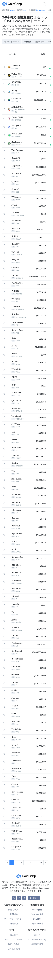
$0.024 (43, 715)
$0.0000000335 (39, 801)
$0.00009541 (40, 100)
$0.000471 (41, 746)
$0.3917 (42, 362)
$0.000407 (41, 707)
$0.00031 (41, 394)
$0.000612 (41, 535)
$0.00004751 (40, 308)
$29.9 (43, 135)
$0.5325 (42, 433)
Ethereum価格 (37, 914)
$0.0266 (42, 472)
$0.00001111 (40, 488)
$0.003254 (41, 331)
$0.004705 (41, 589)
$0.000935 (41, 730)
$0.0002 (42, 190)
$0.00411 (41, 229)
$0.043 (43, 566)
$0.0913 (42, 699)
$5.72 (43, 159)
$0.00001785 (40, 683)
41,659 (12, 10)
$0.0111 (42, 237)
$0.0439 (42, 754)
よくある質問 (14, 948)
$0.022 (43, 668)
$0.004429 (41, 268)
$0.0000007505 (39, 175)
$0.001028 (41, 292)
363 (24, 10)
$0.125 (43, 519)
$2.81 (43, 605)
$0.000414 (41, 198)
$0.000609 (41, 441)
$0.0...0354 (41, 402)
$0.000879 (41, 636)
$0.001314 (41, 315)
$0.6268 (42, 613)
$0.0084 (42, 417)
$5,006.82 (41, 628)
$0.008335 (41, 738)
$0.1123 (42, 245)
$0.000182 (41, 793)
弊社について (14, 909)
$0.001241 (41, 816)
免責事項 (14, 923)
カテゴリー (39, 42)
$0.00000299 (40, 143)
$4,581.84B (40, 10)
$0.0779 (42, 527)
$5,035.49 (41, 75)
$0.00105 (41, 378)
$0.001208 (41, 777)
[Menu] (49, 4)
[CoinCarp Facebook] (19, 898)
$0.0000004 (40, 182)
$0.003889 (41, 762)
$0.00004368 (40, 464)
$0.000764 (41, 126)
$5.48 (43, 214)
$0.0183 (42, 769)
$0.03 (43, 118)
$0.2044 (42, 660)
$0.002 (43, 840)
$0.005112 (41, 558)
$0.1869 (42, 582)
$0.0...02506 (40, 503)
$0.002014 (41, 91)
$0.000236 (41, 550)
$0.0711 (42, 621)
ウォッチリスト (11, 41)
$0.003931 (41, 456)
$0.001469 (41, 425)
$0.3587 (42, 206)
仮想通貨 (27, 42)
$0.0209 (42, 785)
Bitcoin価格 (37, 909)
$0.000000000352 (37, 276)
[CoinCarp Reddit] (24, 898)
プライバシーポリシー (14, 919)
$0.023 (43, 808)
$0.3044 (42, 323)
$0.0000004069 (39, 652)
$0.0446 (42, 597)
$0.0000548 (40, 542)
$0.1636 (42, 151)
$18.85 (43, 222)
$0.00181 (41, 644)
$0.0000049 (40, 347)
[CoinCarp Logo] (12, 4)
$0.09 (43, 355)
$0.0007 (42, 253)
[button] (34, 898)
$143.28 (42, 495)
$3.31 (43, 386)
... (35, 862)
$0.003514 (41, 370)
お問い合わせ (14, 944)
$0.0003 (42, 261)
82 (40, 862)
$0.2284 (42, 848)
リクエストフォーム (14, 939)
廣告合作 (14, 935)
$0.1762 (42, 409)
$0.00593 (41, 284)
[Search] (44, 4)
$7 (44, 67)
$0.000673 (41, 448)
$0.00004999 (40, 675)
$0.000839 (41, 167)
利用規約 (14, 914)
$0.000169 (41, 832)
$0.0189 (42, 691)
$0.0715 (42, 83)
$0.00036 (41, 300)
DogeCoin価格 (37, 923)
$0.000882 (41, 511)
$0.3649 (42, 574)
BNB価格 (37, 919)
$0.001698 (41, 109)
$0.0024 (42, 339)
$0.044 (43, 722)
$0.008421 (41, 480)
